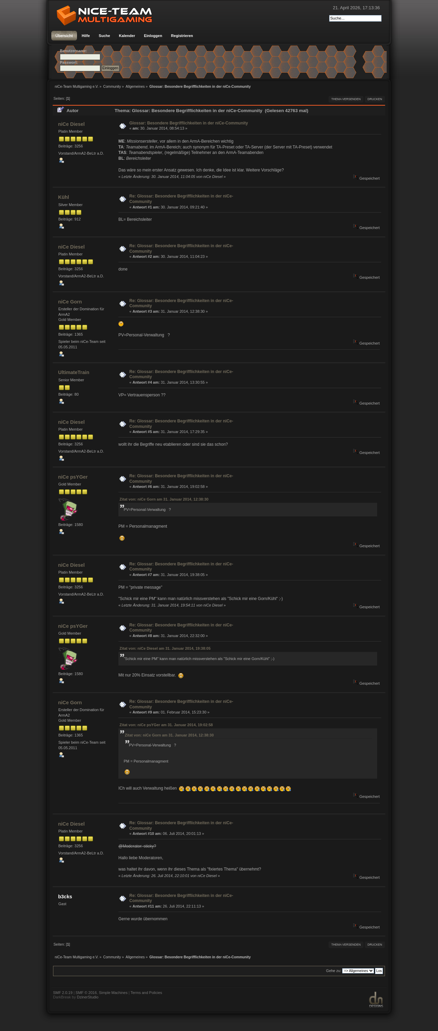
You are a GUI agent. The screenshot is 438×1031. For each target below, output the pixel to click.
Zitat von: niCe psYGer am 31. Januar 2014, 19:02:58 (166, 725)
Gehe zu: (334, 971)
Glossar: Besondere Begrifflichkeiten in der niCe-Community (188, 123)
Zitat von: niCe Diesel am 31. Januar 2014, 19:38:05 (164, 648)
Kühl (63, 197)
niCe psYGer (73, 477)
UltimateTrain (73, 372)
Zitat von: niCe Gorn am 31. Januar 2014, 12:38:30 (163, 499)
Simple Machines (113, 993)
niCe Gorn (70, 301)
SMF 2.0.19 (63, 993)
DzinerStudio (88, 997)
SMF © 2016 (86, 993)
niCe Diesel (71, 124)
